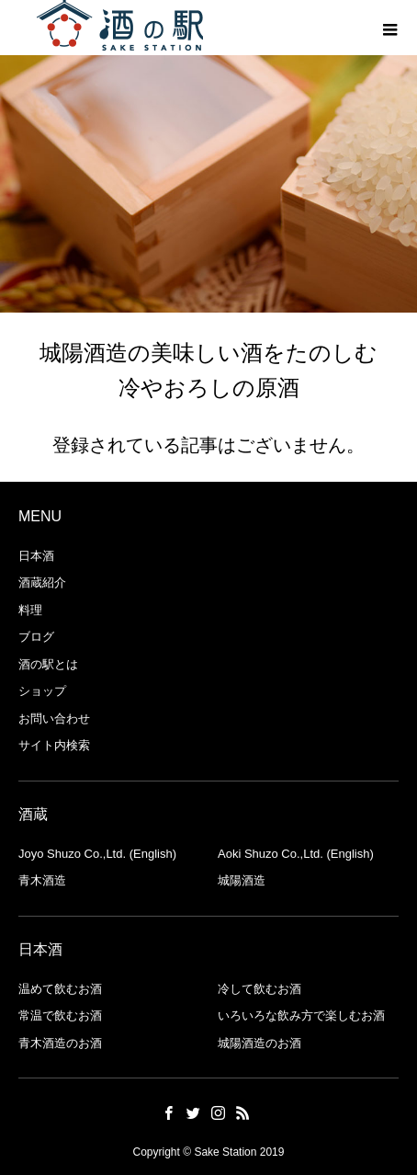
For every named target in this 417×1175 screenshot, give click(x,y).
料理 (30, 610)
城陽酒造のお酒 (259, 1043)
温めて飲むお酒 (60, 989)
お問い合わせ (54, 718)
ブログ (36, 637)
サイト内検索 (54, 745)
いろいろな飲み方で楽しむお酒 (301, 1015)
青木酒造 (42, 880)
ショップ (42, 691)
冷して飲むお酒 (259, 989)
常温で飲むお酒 (60, 1015)
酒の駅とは (48, 664)
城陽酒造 (241, 880)
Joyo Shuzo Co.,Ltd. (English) (97, 854)
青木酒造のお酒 (60, 1043)
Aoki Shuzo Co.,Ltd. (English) (296, 854)
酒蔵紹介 (42, 582)
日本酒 (36, 556)
